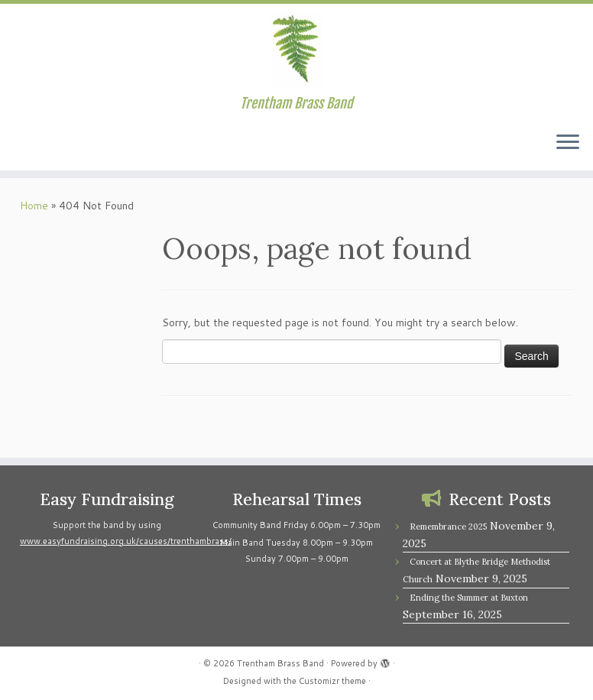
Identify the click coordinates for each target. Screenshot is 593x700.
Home (34, 205)
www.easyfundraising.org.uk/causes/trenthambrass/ (126, 541)
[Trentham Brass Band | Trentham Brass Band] (296, 49)
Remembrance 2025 (448, 526)
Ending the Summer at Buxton (469, 597)
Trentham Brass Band (280, 663)
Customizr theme (332, 681)
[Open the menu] (567, 142)
